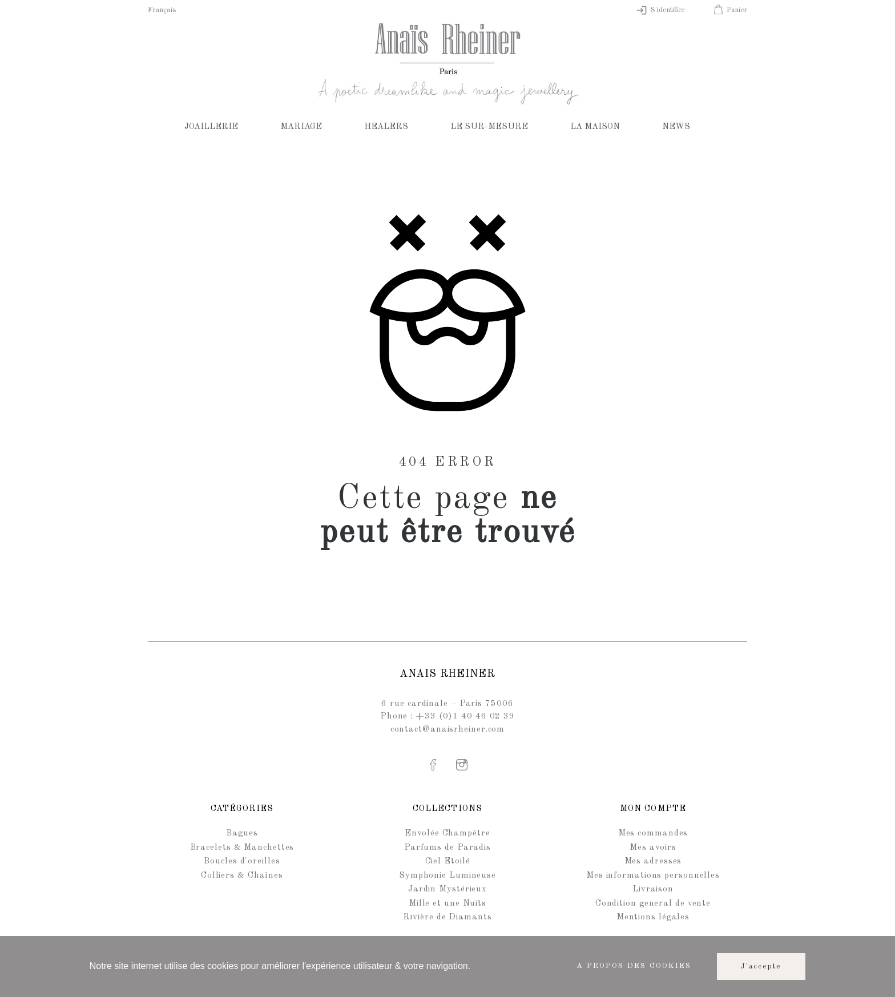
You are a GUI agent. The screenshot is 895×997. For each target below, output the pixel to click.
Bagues (241, 833)
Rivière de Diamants (447, 917)
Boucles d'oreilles (242, 861)
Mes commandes (653, 833)
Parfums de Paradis (447, 847)
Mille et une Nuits (447, 903)
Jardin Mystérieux (447, 889)
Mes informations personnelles (653, 875)
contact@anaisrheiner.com (447, 729)
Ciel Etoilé (447, 861)
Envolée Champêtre (447, 833)
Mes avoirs (653, 847)
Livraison (653, 889)
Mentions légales (653, 917)
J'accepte (761, 966)
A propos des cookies (633, 966)
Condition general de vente (653, 903)
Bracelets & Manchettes (242, 847)
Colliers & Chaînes (242, 875)
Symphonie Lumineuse (447, 875)
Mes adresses (653, 861)
